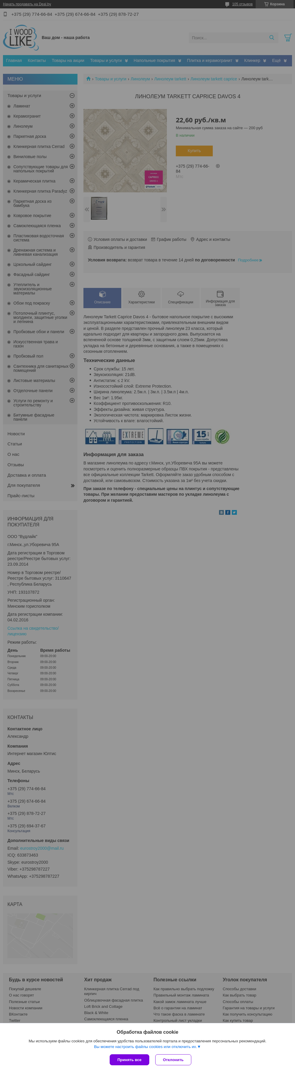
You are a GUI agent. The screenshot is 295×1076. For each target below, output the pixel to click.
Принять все (129, 1060)
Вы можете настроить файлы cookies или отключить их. (145, 1046)
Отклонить (173, 1060)
